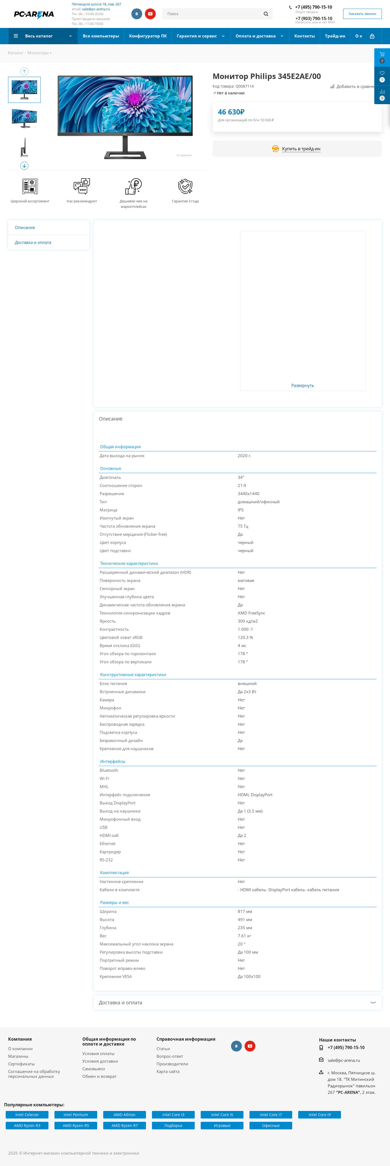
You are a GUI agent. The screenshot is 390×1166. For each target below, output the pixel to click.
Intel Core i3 (173, 1114)
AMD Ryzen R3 (27, 1125)
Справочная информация (186, 1039)
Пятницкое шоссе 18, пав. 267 (96, 4)
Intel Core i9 (320, 1114)
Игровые (222, 1125)
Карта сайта (168, 1071)
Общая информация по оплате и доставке (109, 1041)
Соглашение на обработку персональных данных (34, 1074)
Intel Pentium (76, 1114)
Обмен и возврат (99, 1076)
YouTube (150, 13)
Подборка (173, 1125)
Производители (172, 1063)
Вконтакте (136, 13)
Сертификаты (21, 1063)
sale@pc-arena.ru (96, 9)
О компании (20, 1048)
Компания (20, 1039)
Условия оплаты (98, 1053)
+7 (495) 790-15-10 (313, 7)
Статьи (163, 1048)
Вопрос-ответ (170, 1056)
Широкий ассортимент (30, 201)
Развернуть (302, 385)
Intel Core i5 (222, 1114)
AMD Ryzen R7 (125, 1125)
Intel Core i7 (271, 1114)
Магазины (18, 1056)
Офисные (271, 1125)
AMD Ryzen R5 (76, 1125)
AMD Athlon (124, 1114)
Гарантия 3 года (185, 201)
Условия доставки (100, 1061)
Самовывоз (93, 1068)
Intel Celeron (27, 1114)
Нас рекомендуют (82, 201)
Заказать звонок (362, 13)
